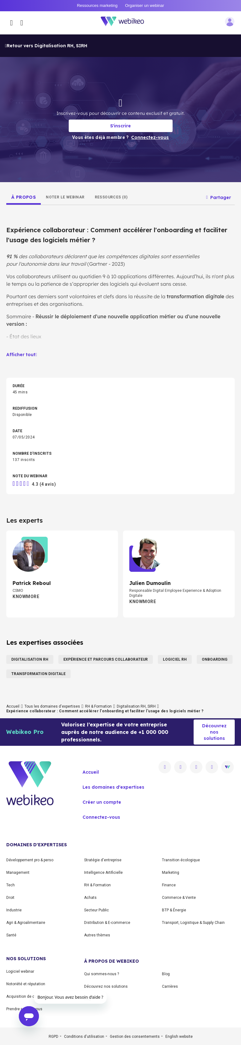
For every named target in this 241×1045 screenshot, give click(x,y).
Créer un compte (102, 802)
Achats (90, 897)
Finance (169, 885)
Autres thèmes (97, 935)
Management (17, 872)
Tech (10, 885)
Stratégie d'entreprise (102, 860)
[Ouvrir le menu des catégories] (11, 22)
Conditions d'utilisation (84, 1036)
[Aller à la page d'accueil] (126, 23)
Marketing (170, 872)
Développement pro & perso (29, 860)
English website (179, 1036)
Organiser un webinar (144, 5)
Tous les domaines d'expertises (52, 706)
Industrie (14, 910)
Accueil (12, 706)
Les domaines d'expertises (113, 787)
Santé (11, 935)
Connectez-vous (101, 817)
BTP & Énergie (174, 910)
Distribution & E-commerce (107, 922)
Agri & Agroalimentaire (25, 922)
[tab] (23, 197)
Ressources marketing (97, 5)
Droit (10, 897)
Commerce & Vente (179, 897)
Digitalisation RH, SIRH (136, 706)
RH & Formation (98, 706)
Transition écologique (181, 860)
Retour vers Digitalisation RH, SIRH (46, 46)
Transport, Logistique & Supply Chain (193, 922)
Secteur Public (96, 910)
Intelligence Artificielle (103, 872)
